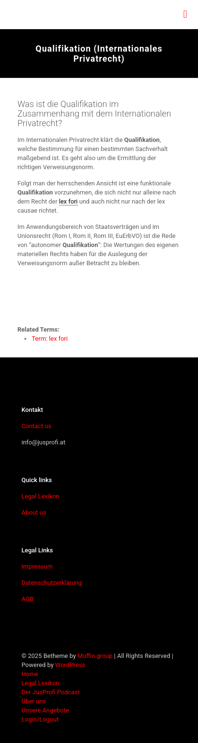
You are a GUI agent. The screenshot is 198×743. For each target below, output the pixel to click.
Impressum (36, 566)
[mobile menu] (185, 14)
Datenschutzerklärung (51, 582)
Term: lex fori (49, 338)
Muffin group (94, 655)
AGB (27, 599)
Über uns (33, 701)
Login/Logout (40, 719)
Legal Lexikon (40, 496)
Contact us (36, 426)
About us (33, 512)
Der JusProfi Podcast (50, 692)
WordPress (70, 664)
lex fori (68, 201)
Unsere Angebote (45, 710)
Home (29, 674)
